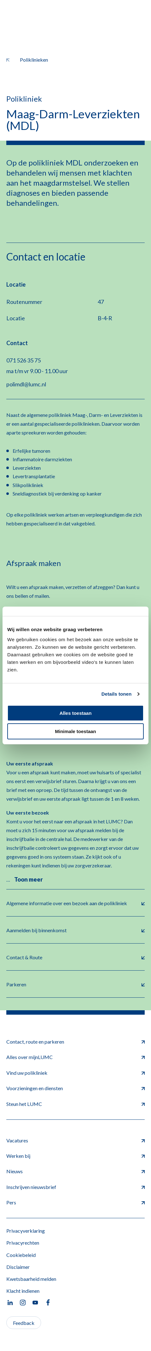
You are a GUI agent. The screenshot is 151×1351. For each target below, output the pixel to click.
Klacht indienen (22, 1291)
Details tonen (116, 694)
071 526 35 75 (23, 360)
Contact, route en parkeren (75, 1042)
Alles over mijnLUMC (75, 1057)
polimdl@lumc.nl (26, 384)
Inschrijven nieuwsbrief (75, 1187)
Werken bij (75, 1156)
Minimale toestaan (75, 731)
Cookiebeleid (21, 1255)
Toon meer (28, 879)
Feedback (23, 1323)
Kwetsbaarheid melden (31, 1279)
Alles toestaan (75, 713)
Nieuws (75, 1171)
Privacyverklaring (25, 1231)
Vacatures (75, 1140)
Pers (75, 1202)
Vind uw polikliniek (75, 1073)
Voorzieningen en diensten (75, 1088)
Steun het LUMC (75, 1104)
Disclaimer (18, 1267)
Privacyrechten (22, 1243)
